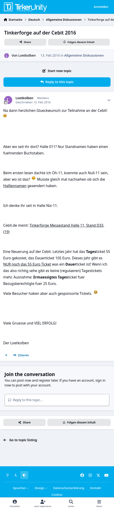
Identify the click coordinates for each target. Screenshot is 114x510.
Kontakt (95, 488)
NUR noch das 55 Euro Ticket (27, 264)
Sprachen (21, 488)
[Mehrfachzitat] (6, 355)
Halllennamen (15, 185)
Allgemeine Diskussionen (84, 55)
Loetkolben (27, 55)
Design (41, 488)
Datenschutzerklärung (68, 488)
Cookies (56, 495)
